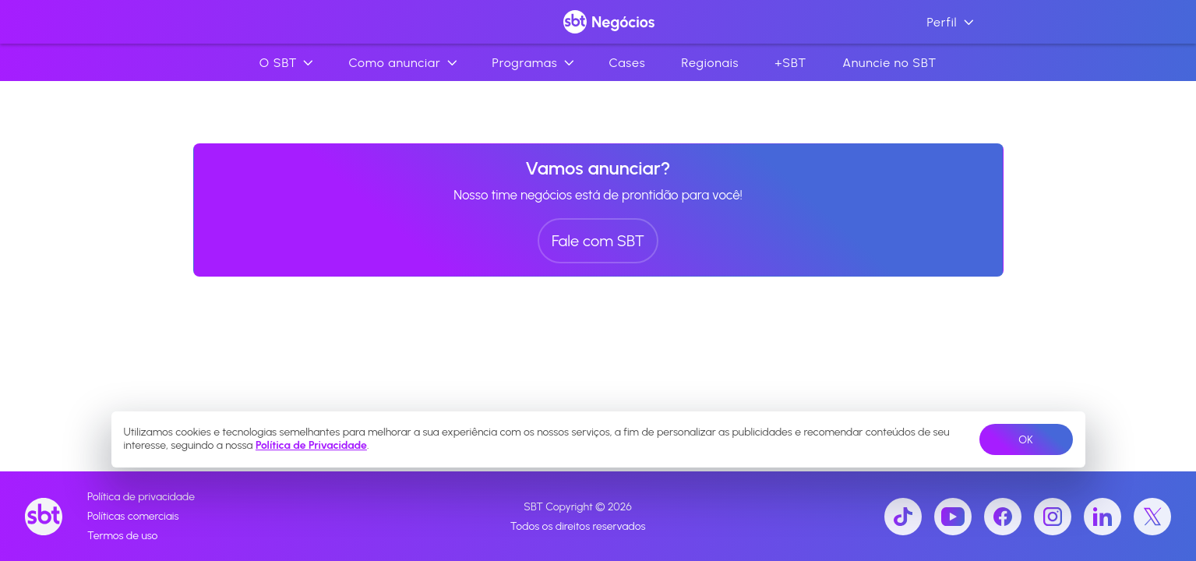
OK (1025, 439)
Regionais (710, 62)
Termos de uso (122, 535)
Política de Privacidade (311, 445)
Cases (627, 62)
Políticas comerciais (132, 516)
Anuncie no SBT (889, 62)
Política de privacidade (141, 496)
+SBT (790, 62)
